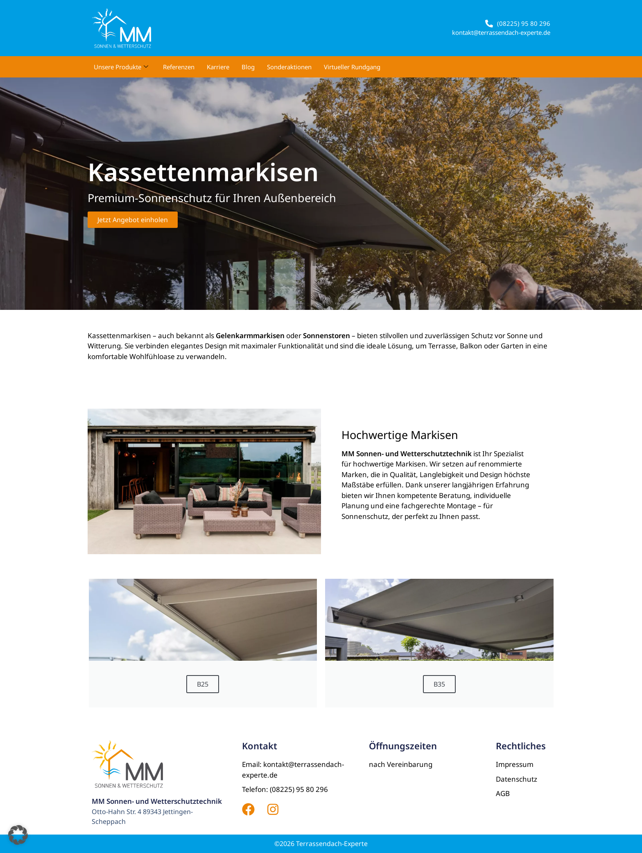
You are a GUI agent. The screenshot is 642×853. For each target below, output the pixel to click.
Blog (248, 67)
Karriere (218, 67)
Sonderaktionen (289, 67)
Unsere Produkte (121, 67)
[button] (18, 835)
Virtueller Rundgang (352, 67)
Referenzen (178, 67)
